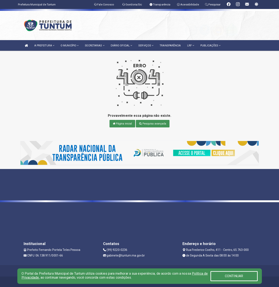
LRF (190, 45)
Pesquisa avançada (152, 123)
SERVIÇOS (145, 45)
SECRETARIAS (94, 45)
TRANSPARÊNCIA (170, 45)
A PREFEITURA (44, 45)
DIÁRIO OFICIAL (121, 45)
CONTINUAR (234, 276)
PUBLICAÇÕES (210, 45)
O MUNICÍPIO (70, 45)
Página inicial (122, 123)
